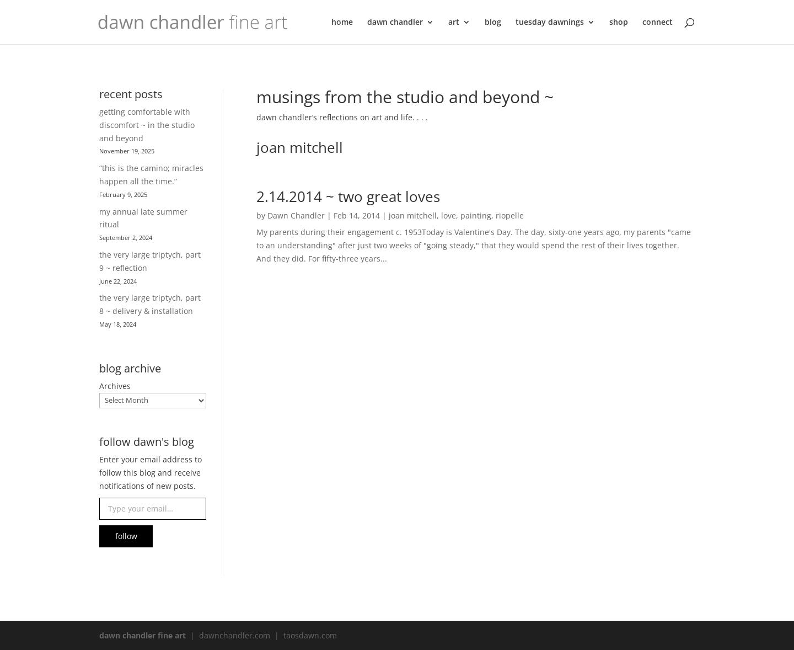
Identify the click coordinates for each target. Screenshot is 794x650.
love (448, 215)
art (453, 22)
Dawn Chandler (296, 215)
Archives (115, 386)
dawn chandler (395, 22)
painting (475, 215)
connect (657, 22)
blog (493, 22)
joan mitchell (413, 215)
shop (618, 22)
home (342, 22)
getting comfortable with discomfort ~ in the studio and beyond (147, 124)
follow (126, 536)
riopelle (510, 215)
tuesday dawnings (550, 22)
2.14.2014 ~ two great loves (348, 196)
